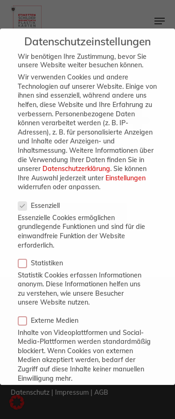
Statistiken (44, 251)
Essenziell (43, 194)
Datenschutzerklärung (76, 157)
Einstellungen (125, 167)
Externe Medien (52, 309)
